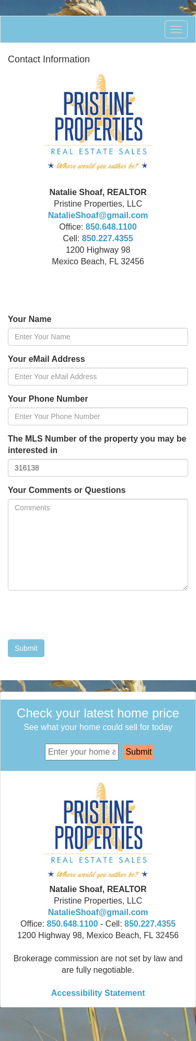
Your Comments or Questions (67, 490)
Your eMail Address (46, 359)
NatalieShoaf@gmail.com (98, 215)
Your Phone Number (48, 398)
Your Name (29, 319)
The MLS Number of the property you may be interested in (97, 444)
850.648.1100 (111, 226)
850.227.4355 (107, 238)
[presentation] (87, 618)
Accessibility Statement (98, 993)
